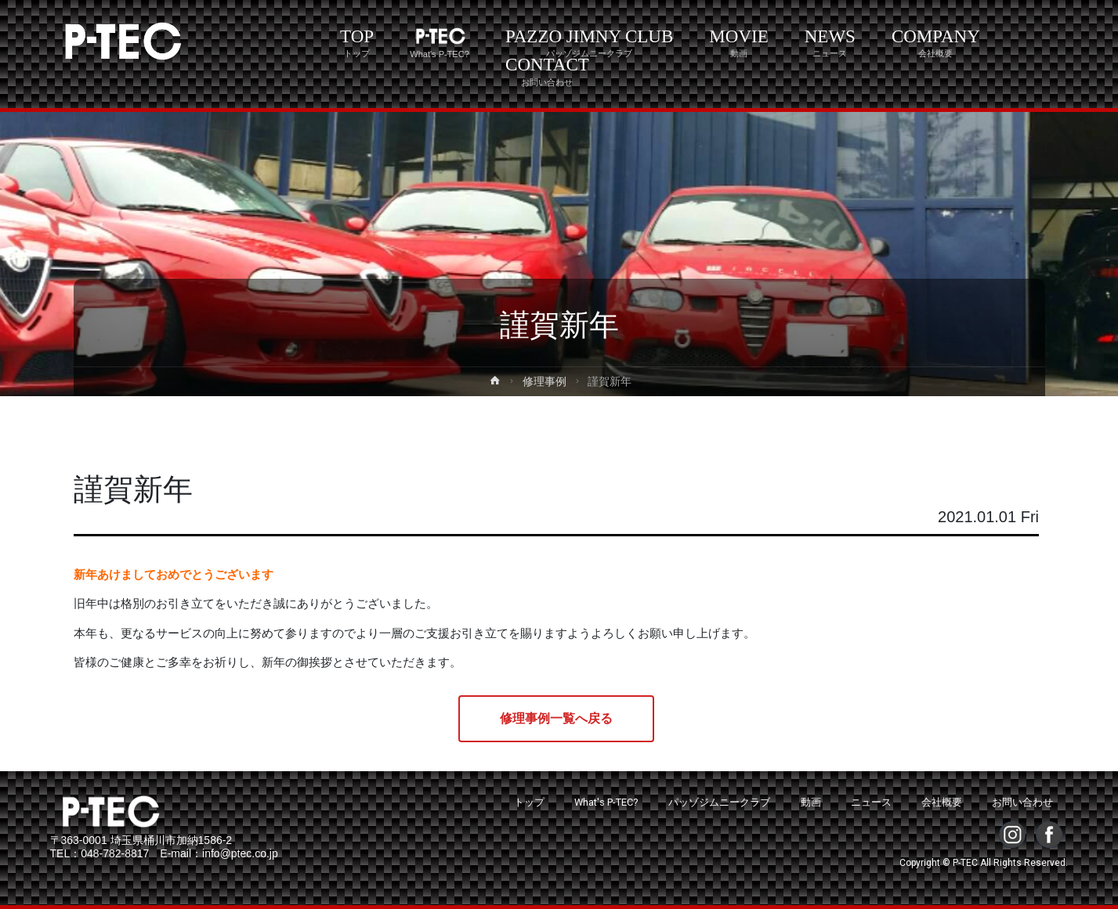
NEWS (830, 42)
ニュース (871, 802)
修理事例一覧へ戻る (556, 718)
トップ (529, 802)
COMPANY (936, 42)
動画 (811, 802)
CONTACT (547, 70)
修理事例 (544, 381)
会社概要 (941, 802)
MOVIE (738, 42)
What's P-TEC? (606, 802)
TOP (357, 42)
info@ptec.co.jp (240, 853)
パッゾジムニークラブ (719, 802)
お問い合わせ (1022, 802)
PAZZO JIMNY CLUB (589, 42)
